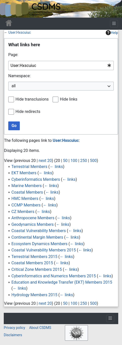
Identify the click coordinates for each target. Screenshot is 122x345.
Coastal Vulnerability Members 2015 (44, 250)
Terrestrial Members (29, 166)
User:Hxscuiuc (19, 32)
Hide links (68, 99)
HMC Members (25, 198)
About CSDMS (40, 328)
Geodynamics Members (33, 224)
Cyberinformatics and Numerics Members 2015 (54, 276)
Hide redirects (28, 111)
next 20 (45, 160)
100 (73, 160)
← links (56, 166)
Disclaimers (13, 335)
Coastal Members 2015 (32, 263)
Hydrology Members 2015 (34, 294)
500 (93, 160)
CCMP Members (26, 205)
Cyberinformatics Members (36, 179)
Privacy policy (14, 328)
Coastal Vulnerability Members (39, 230)
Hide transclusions (32, 99)
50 (65, 160)
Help (112, 32)
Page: (13, 54)
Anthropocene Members (33, 217)
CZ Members (23, 211)
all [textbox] (14, 85)
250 (83, 160)
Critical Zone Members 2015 (37, 269)
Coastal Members (27, 192)
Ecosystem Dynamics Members (40, 243)
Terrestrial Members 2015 (34, 256)
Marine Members (27, 185)
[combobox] (61, 65)
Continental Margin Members (37, 237)
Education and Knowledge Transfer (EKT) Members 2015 (62, 282)
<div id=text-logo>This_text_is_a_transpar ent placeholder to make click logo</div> (8, 9)
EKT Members (24, 172)
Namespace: (19, 75)
